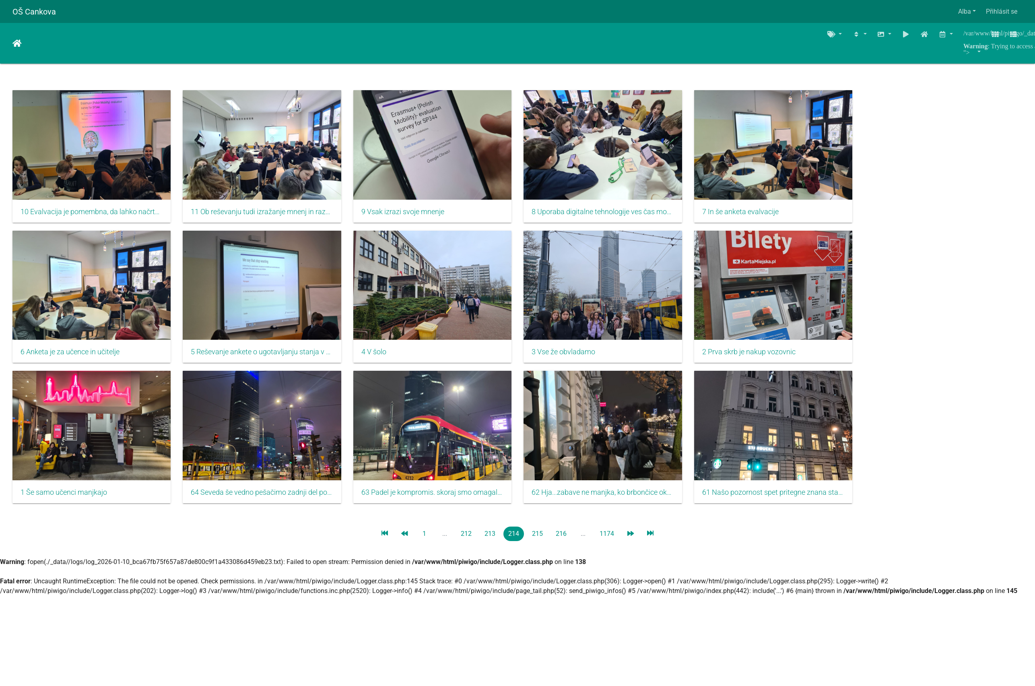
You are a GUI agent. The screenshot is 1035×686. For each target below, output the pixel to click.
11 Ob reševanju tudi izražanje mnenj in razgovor (268, 214)
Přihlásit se (1001, 11)
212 (466, 541)
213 (490, 541)
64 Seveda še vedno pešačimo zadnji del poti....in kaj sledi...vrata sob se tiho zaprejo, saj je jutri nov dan (268, 500)
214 (513, 541)
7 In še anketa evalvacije (755, 214)
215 (537, 541)
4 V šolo (381, 357)
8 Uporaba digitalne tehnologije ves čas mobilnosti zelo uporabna (616, 214)
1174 (607, 541)
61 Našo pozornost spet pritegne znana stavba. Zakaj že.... (790, 500)
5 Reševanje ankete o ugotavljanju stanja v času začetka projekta (268, 357)
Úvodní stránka (17, 43)
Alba (964, 11)
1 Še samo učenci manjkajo (64, 500)
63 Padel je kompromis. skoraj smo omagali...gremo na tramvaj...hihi (442, 500)
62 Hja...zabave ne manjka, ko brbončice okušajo (616, 500)
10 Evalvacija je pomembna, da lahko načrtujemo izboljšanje (94, 214)
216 (561, 541)
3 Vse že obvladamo (575, 357)
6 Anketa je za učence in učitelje (70, 357)
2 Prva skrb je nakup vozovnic (764, 357)
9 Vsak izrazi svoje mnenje (410, 214)
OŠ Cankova (34, 12)
